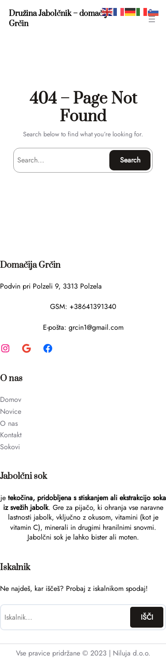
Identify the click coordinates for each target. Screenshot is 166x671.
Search (130, 160)
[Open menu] (152, 19)
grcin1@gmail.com (96, 327)
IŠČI (147, 617)
